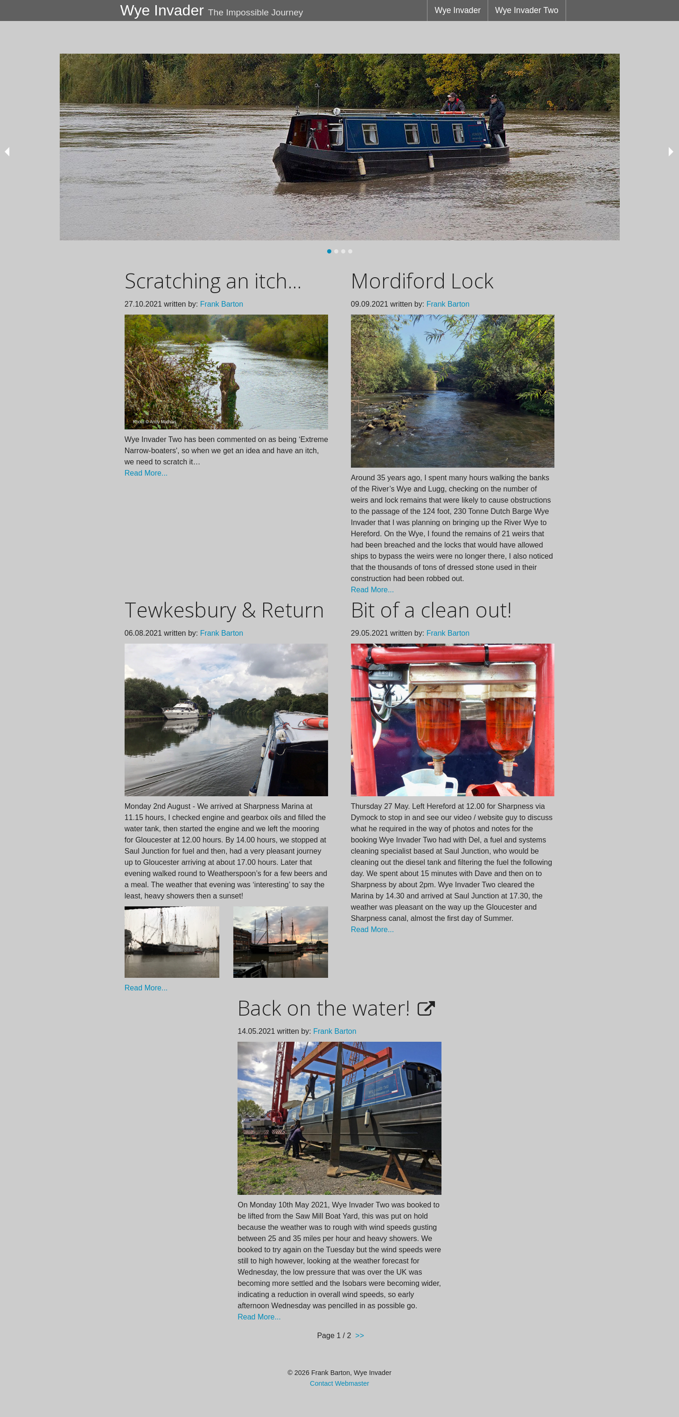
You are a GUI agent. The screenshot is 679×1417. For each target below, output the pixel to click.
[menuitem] (457, 10)
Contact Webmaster (339, 1383)
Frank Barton (221, 304)
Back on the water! (324, 1008)
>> (359, 1336)
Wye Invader (457, 10)
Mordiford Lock (422, 281)
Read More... (146, 473)
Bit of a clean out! (431, 610)
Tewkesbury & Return (224, 610)
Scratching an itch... (213, 281)
